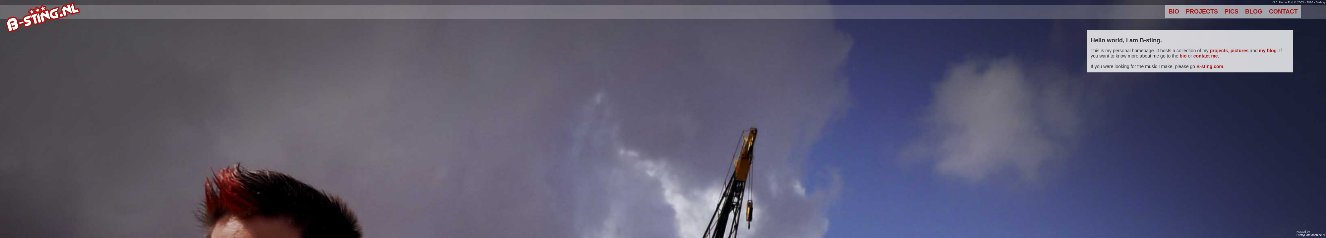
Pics (1231, 11)
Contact (1283, 11)
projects (1219, 50)
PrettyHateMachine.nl (1310, 235)
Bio (1174, 11)
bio (1183, 56)
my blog (1268, 50)
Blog (1253, 11)
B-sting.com (1209, 66)
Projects (1202, 11)
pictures (1239, 50)
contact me (1205, 56)
